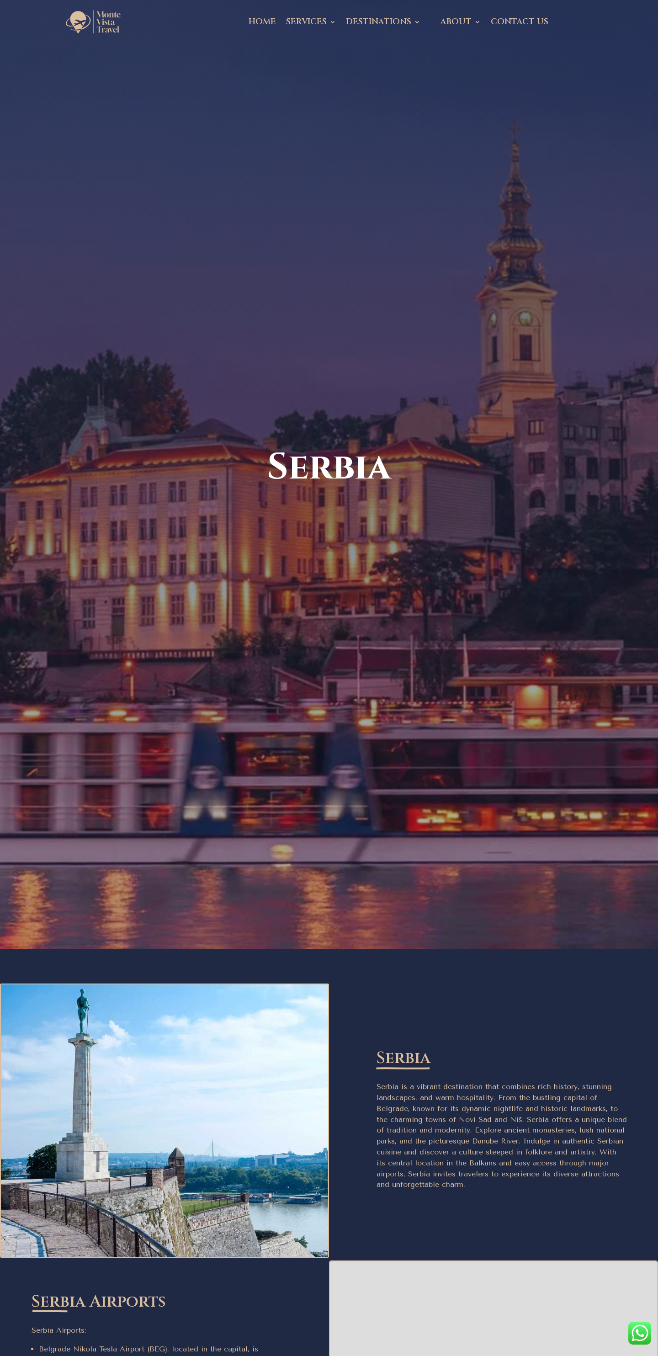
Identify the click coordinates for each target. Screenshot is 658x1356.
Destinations (378, 21)
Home (262, 21)
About (456, 21)
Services (306, 21)
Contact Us (519, 21)
